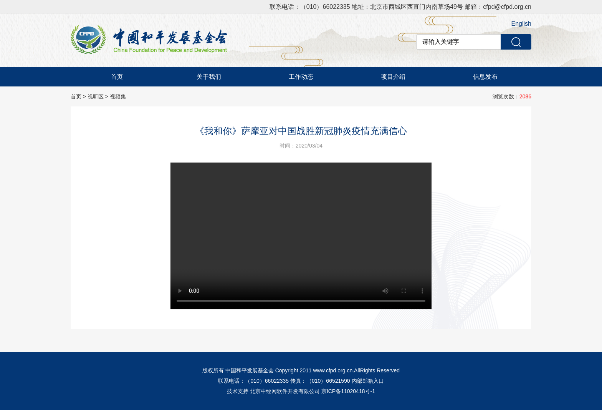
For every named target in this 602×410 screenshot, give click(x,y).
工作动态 (301, 76)
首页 (117, 76)
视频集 (118, 96)
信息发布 (485, 76)
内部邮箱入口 (368, 381)
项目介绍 (393, 76)
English (521, 23)
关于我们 (209, 76)
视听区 (96, 96)
